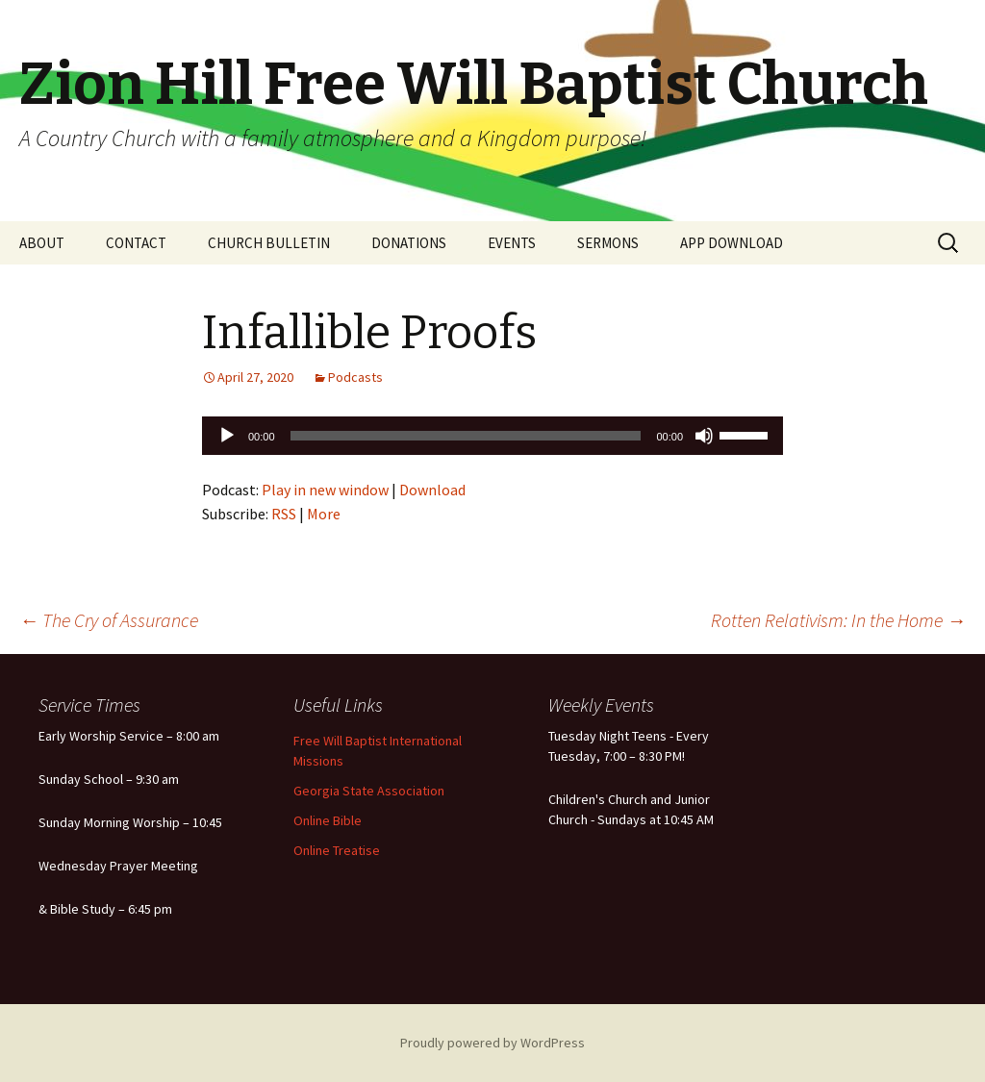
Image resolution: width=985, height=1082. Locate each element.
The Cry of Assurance (108, 620)
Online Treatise (336, 850)
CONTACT (136, 243)
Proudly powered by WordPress (492, 1042)
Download (432, 489)
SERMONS (608, 243)
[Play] (227, 435)
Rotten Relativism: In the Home (838, 620)
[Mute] (704, 435)
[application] (492, 435)
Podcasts (355, 377)
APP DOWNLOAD (731, 243)
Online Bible (327, 820)
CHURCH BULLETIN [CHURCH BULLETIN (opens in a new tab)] (269, 243)
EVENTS (512, 243)
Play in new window (325, 489)
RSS (283, 513)
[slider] (466, 435)
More (324, 513)
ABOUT (41, 243)
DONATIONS (408, 243)
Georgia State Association (368, 790)
